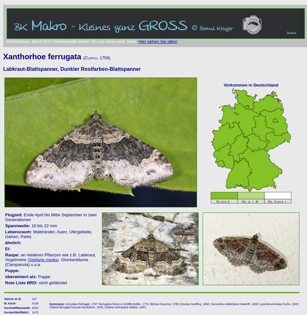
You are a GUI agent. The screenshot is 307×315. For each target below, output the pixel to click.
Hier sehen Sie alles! (157, 41)
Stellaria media (43, 259)
